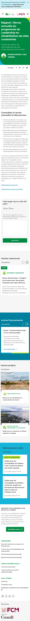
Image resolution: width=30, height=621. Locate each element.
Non (12, 208)
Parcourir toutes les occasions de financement (12, 545)
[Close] (28, 2)
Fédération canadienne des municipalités (14, 589)
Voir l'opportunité (9, 349)
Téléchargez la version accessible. (12, 189)
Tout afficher (5, 262)
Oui (6, 208)
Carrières (4, 581)
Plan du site (5, 604)
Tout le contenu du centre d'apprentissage (9, 571)
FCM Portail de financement (11, 554)
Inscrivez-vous (13, 530)
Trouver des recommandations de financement (12, 550)
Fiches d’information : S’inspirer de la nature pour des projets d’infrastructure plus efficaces (14, 280)
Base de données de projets (11, 557)
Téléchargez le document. (9, 185)
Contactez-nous (6, 584)
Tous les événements (8, 567)
